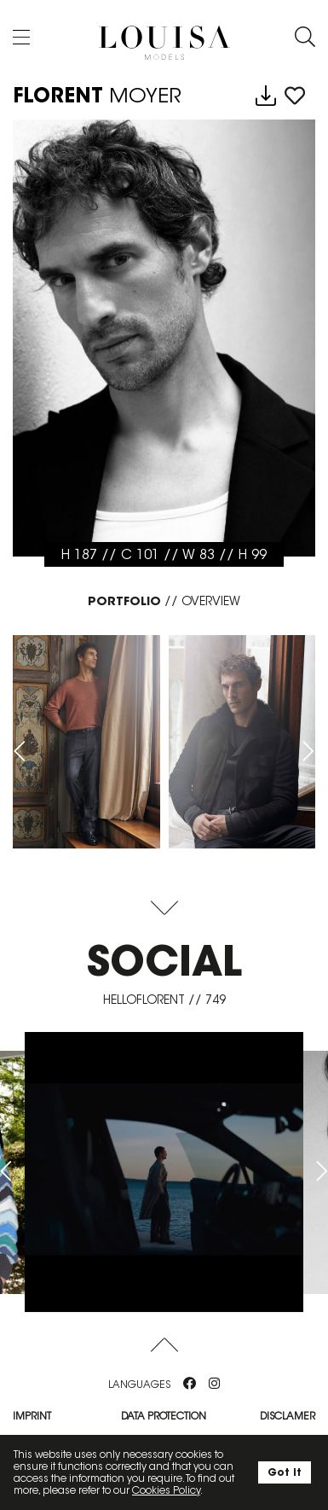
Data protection (163, 1415)
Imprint (32, 1415)
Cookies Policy (166, 1490)
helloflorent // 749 (164, 999)
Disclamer (287, 1415)
